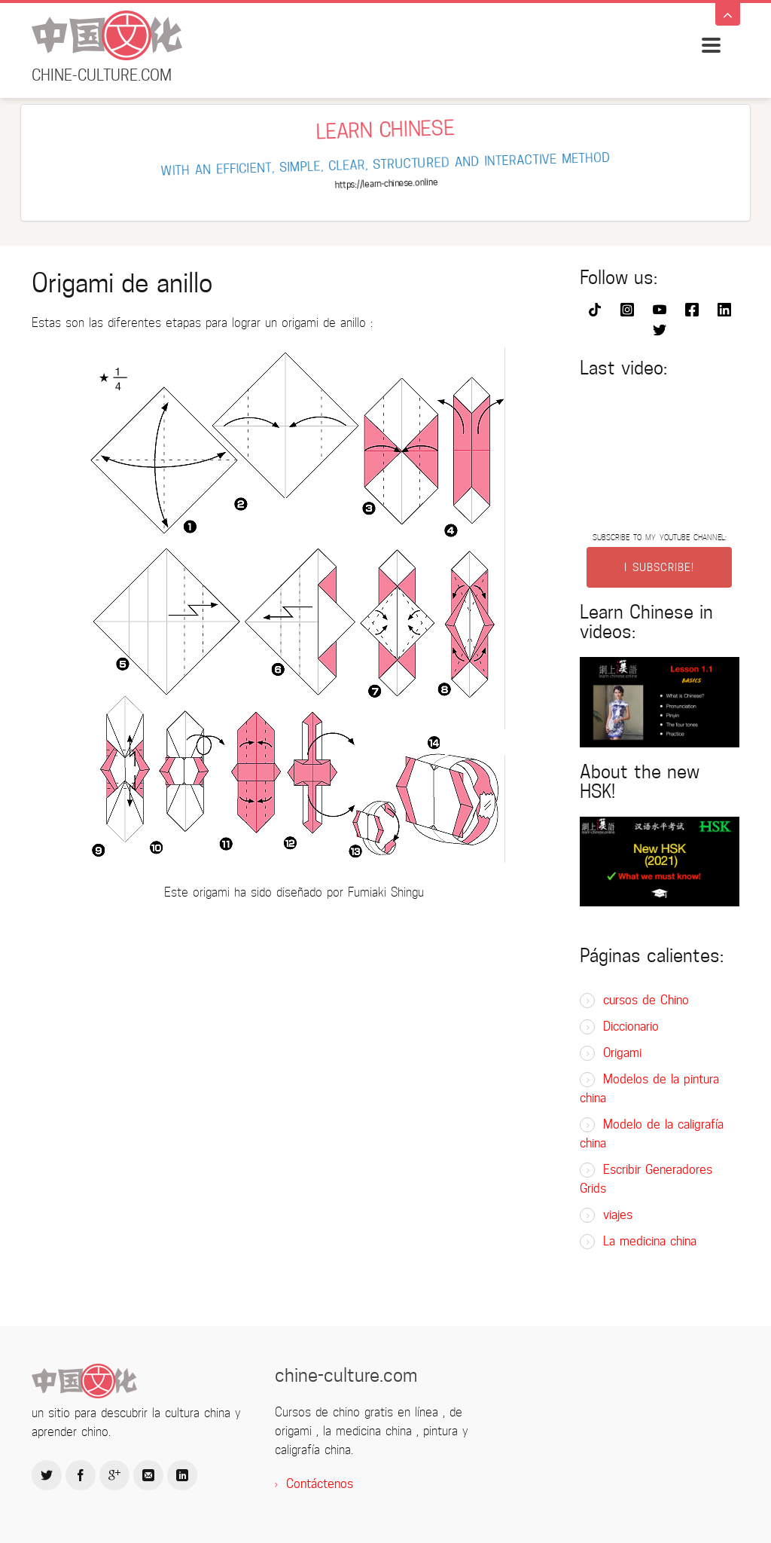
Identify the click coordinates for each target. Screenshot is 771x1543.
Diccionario (631, 1026)
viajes (617, 1215)
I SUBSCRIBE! (659, 567)
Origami (622, 1053)
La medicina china (649, 1241)
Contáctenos (319, 1484)
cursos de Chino (646, 1000)
